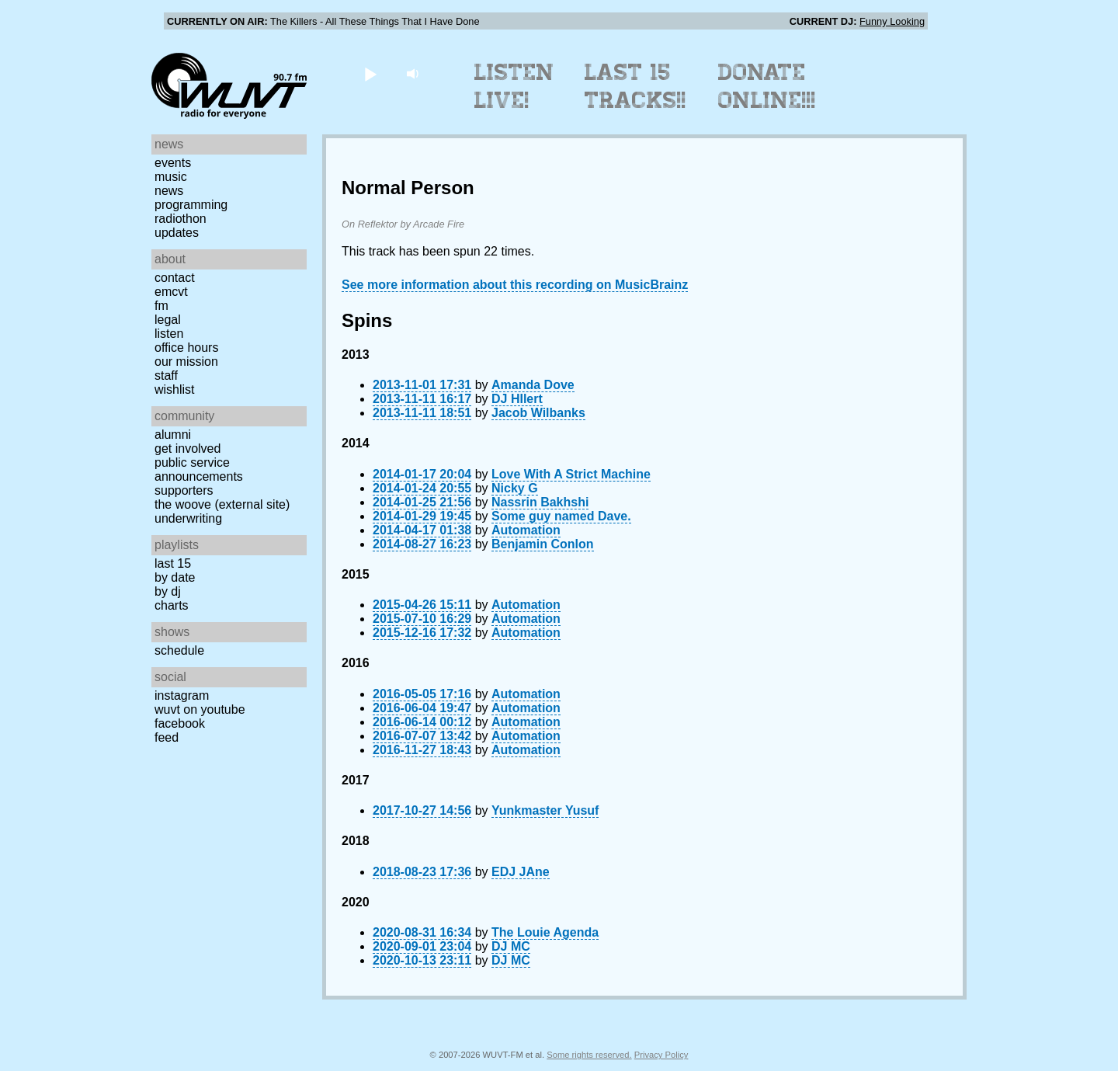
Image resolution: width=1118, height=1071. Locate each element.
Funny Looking (892, 21)
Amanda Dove (533, 384)
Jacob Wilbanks (538, 412)
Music (171, 176)
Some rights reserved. (589, 1054)
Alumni (173, 434)
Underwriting (188, 518)
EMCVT (171, 291)
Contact (175, 277)
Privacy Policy (661, 1054)
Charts (172, 605)
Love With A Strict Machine (571, 474)
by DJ (168, 591)
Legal (168, 319)
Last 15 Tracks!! (635, 86)
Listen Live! (514, 86)
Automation (526, 530)
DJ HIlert (517, 398)
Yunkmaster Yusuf (545, 810)
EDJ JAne (520, 871)
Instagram (182, 695)
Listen (169, 333)
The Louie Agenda (545, 932)
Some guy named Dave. (561, 516)
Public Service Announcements (199, 469)
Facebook (180, 723)
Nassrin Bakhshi (540, 502)
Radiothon (181, 218)
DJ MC (510, 946)
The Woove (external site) (222, 504)
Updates (177, 232)
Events (173, 162)
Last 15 (173, 563)
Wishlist (175, 389)
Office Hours (186, 347)
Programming (191, 204)
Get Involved (187, 448)
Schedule (179, 650)
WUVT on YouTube (200, 709)
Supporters (184, 490)
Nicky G (514, 488)
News (169, 190)
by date (175, 577)
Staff (166, 375)
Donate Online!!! (767, 86)
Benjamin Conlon (542, 544)
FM (161, 305)
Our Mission (186, 361)
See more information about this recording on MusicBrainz (515, 284)
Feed (167, 737)
